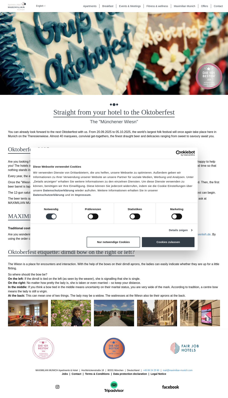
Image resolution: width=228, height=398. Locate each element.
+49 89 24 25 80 (151, 370)
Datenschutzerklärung (58, 190)
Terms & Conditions (97, 373)
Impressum (83, 194)
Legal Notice (158, 373)
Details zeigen (178, 230)
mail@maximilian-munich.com (177, 370)
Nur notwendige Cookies (113, 242)
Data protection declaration (130, 373)
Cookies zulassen (168, 242)
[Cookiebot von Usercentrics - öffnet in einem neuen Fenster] (178, 153)
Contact (76, 373)
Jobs (65, 373)
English (41, 6)
